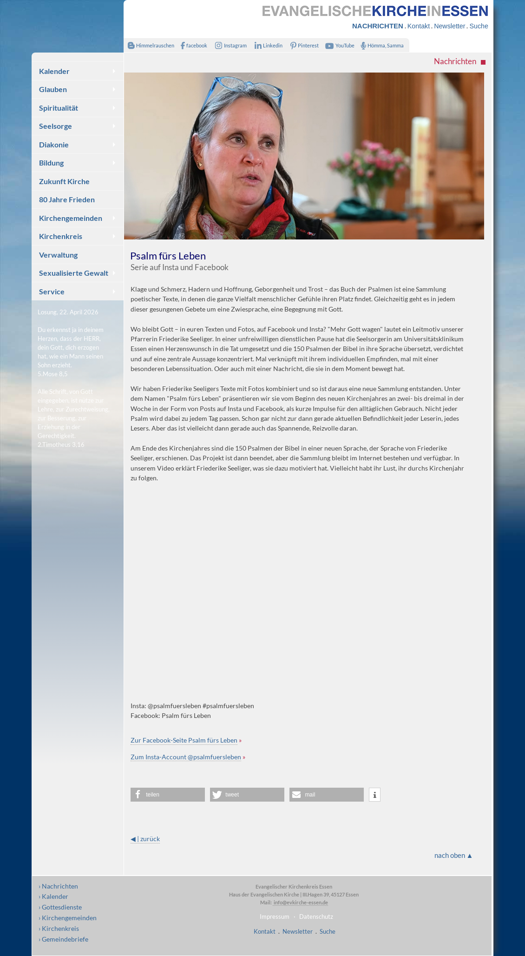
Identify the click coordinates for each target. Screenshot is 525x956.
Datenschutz (316, 916)
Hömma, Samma (380, 45)
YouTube (338, 45)
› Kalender (53, 896)
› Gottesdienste (60, 907)
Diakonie (54, 144)
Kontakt (418, 26)
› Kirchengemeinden (68, 918)
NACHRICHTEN (377, 26)
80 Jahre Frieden (67, 199)
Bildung (51, 162)
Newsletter (449, 26)
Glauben (53, 89)
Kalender (54, 70)
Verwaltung (58, 254)
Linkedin (266, 45)
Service (52, 291)
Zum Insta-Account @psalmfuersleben (186, 757)
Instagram (229, 45)
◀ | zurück (145, 839)
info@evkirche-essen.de (300, 902)
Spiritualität (58, 107)
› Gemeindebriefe (63, 939)
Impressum (274, 916)
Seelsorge (55, 125)
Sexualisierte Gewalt (73, 272)
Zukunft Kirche (64, 181)
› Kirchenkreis (59, 928)
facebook (192, 45)
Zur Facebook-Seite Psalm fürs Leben (184, 740)
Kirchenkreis (60, 236)
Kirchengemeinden (70, 217)
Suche (478, 26)
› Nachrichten (58, 886)
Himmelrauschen (149, 45)
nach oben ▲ (453, 855)
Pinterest (303, 45)
